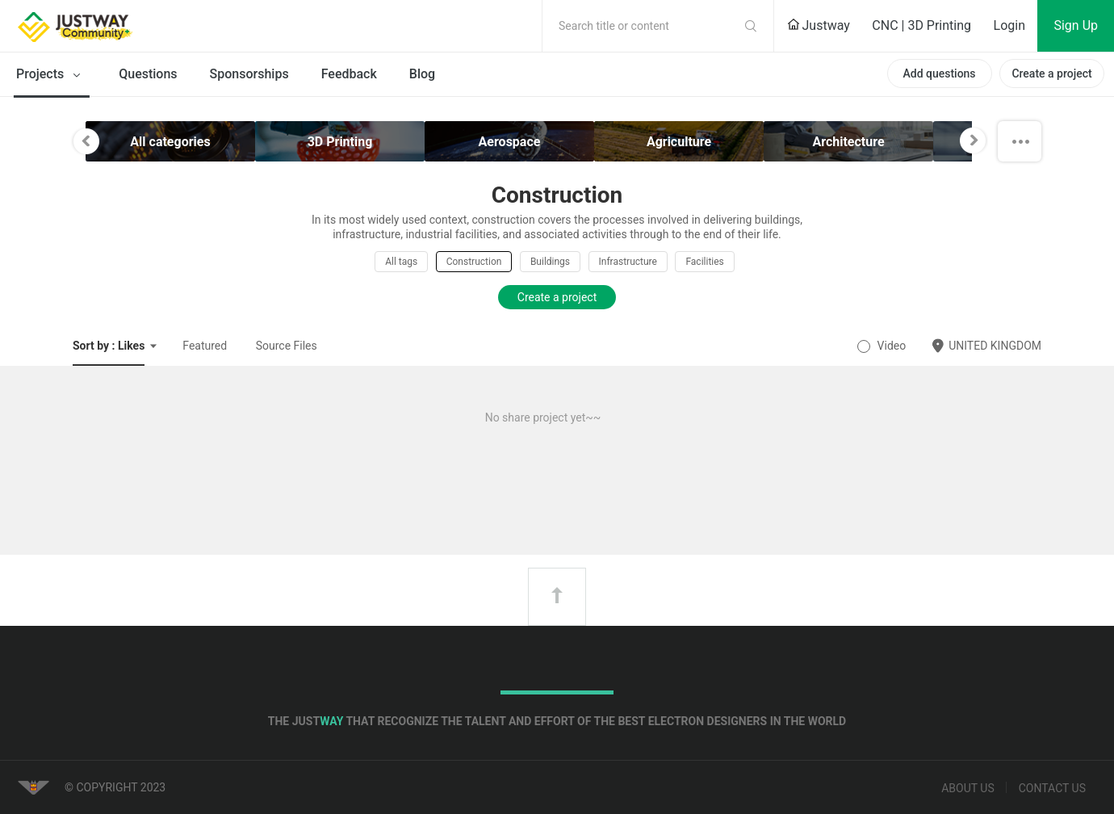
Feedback (349, 74)
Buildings (550, 261)
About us (968, 788)
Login (1009, 25)
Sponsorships (249, 74)
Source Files (286, 345)
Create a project (1051, 73)
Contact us (1052, 788)
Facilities (704, 261)
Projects (51, 75)
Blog (422, 74)
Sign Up (1075, 25)
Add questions (939, 73)
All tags (401, 261)
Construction (474, 261)
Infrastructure (628, 261)
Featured (204, 345)
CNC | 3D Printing (921, 25)
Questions (148, 74)
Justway (818, 25)
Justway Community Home (117, 26)
